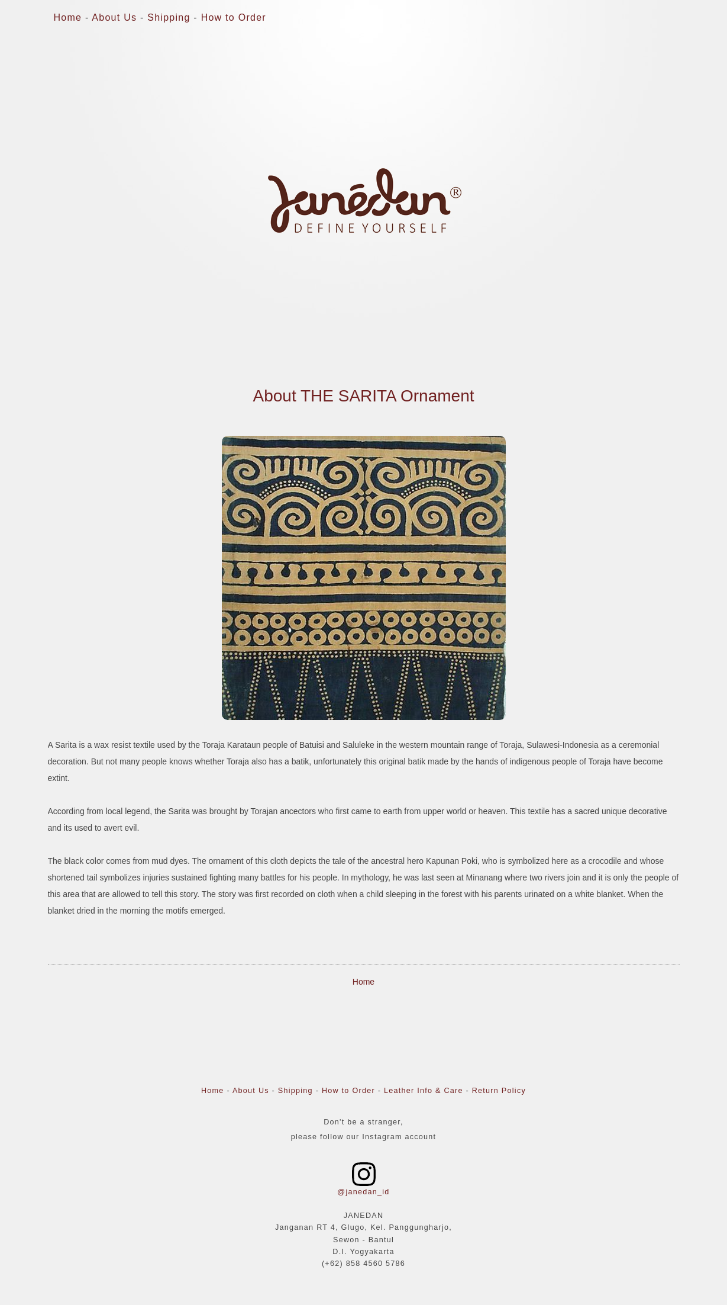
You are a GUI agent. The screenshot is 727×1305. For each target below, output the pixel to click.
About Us (114, 17)
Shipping (168, 17)
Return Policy (499, 1091)
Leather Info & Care (423, 1091)
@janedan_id (363, 1192)
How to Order (233, 17)
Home (68, 17)
